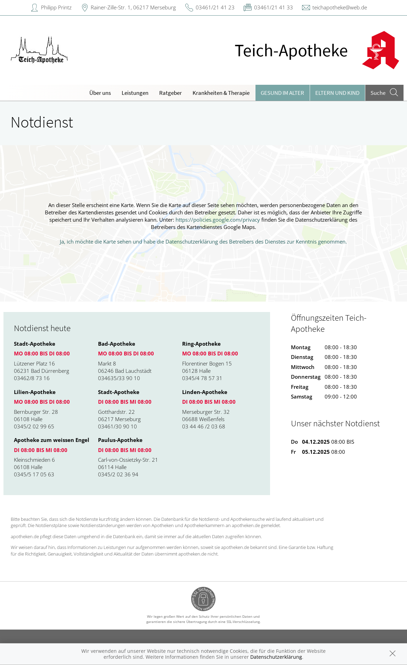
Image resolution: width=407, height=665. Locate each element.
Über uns (100, 93)
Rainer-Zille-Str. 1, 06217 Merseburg (133, 7)
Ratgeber (170, 93)
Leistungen (135, 93)
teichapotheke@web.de (339, 7)
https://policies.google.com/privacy (218, 219)
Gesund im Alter (282, 93)
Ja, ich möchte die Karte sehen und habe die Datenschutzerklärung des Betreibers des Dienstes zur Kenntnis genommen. (203, 241)
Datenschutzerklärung (276, 657)
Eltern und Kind (337, 93)
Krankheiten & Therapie (221, 93)
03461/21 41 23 (215, 7)
